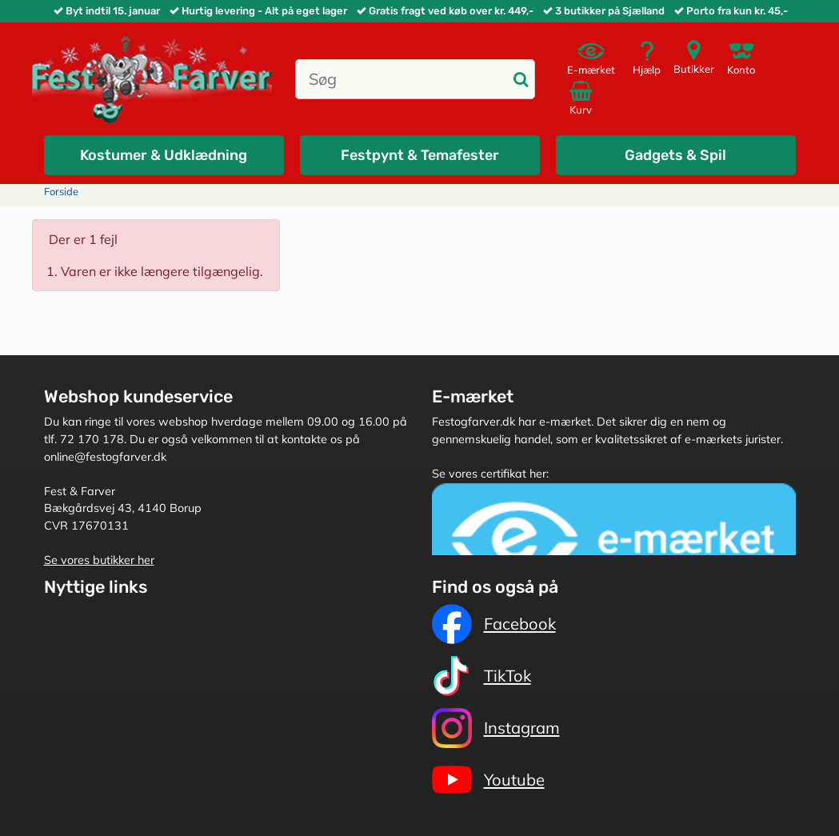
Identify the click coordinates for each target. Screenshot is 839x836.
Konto (741, 58)
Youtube (488, 780)
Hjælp (647, 58)
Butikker (693, 57)
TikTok (481, 676)
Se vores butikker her (99, 560)
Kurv (583, 97)
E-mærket (591, 58)
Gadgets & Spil (675, 155)
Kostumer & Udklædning (163, 155)
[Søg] (402, 79)
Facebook (494, 624)
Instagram (496, 728)
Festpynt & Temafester (420, 155)
